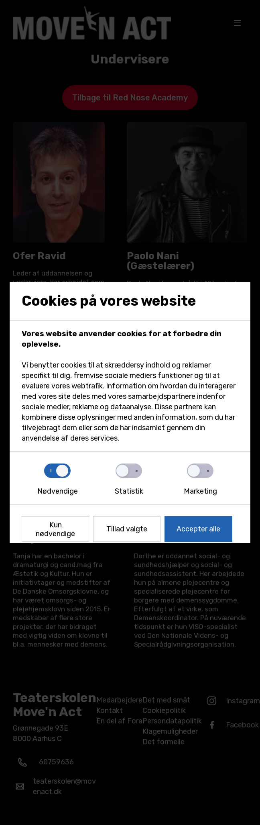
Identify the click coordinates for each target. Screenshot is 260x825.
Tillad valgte (126, 529)
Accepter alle (198, 529)
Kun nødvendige (55, 529)
